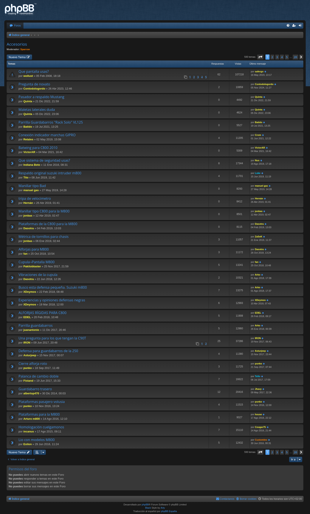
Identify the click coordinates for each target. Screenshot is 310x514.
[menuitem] (15, 26)
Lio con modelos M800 (37, 439)
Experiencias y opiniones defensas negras (52, 300)
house (258, 414)
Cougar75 (260, 427)
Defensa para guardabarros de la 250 (48, 350)
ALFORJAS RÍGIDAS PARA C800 (43, 312)
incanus (28, 431)
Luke (257, 173)
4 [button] (282, 57)
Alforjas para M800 (34, 249)
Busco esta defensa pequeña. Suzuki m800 (53, 287)
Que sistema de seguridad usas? (44, 160)
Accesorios (17, 44)
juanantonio (31, 329)
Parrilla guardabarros (36, 325)
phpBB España (169, 511)
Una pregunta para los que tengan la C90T (52, 338)
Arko (257, 274)
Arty (163, 507)
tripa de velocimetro (35, 198)
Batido (27, 126)
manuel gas (31, 190)
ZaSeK (258, 236)
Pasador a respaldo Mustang (41, 96)
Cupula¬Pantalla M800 (36, 262)
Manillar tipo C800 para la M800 (44, 211)
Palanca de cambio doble (39, 376)
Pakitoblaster (32, 266)
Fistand (28, 380)
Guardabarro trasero (35, 389)
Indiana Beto (31, 164)
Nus (257, 160)
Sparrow (25, 49)
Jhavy (258, 389)
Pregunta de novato (34, 84)
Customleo (261, 439)
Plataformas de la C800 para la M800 (48, 223)
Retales (28, 139)
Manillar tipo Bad (32, 185)
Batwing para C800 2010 (38, 147)
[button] (260, 57)
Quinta (27, 101)
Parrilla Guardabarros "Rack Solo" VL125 (51, 122)
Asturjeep (29, 355)
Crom (258, 135)
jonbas (27, 215)
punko (27, 368)
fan (25, 253)
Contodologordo (34, 88)
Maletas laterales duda (37, 109)
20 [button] (295, 57)
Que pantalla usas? (34, 71)
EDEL (27, 317)
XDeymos (29, 291)
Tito (25, 177)
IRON (26, 342)
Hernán (28, 202)
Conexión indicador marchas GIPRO (47, 135)
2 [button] (272, 57)
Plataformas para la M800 (39, 414)
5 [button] (287, 57)
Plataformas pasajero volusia (42, 401)
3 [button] (277, 57)
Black (148, 507)
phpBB (145, 504)
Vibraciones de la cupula (38, 274)
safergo (259, 71)
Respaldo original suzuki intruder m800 (50, 173)
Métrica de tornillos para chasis (43, 236)
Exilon (27, 444)
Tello (257, 376)
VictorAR (29, 152)
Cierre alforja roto (33, 363)
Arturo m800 (31, 418)
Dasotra (28, 228)
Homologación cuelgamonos (41, 427)
